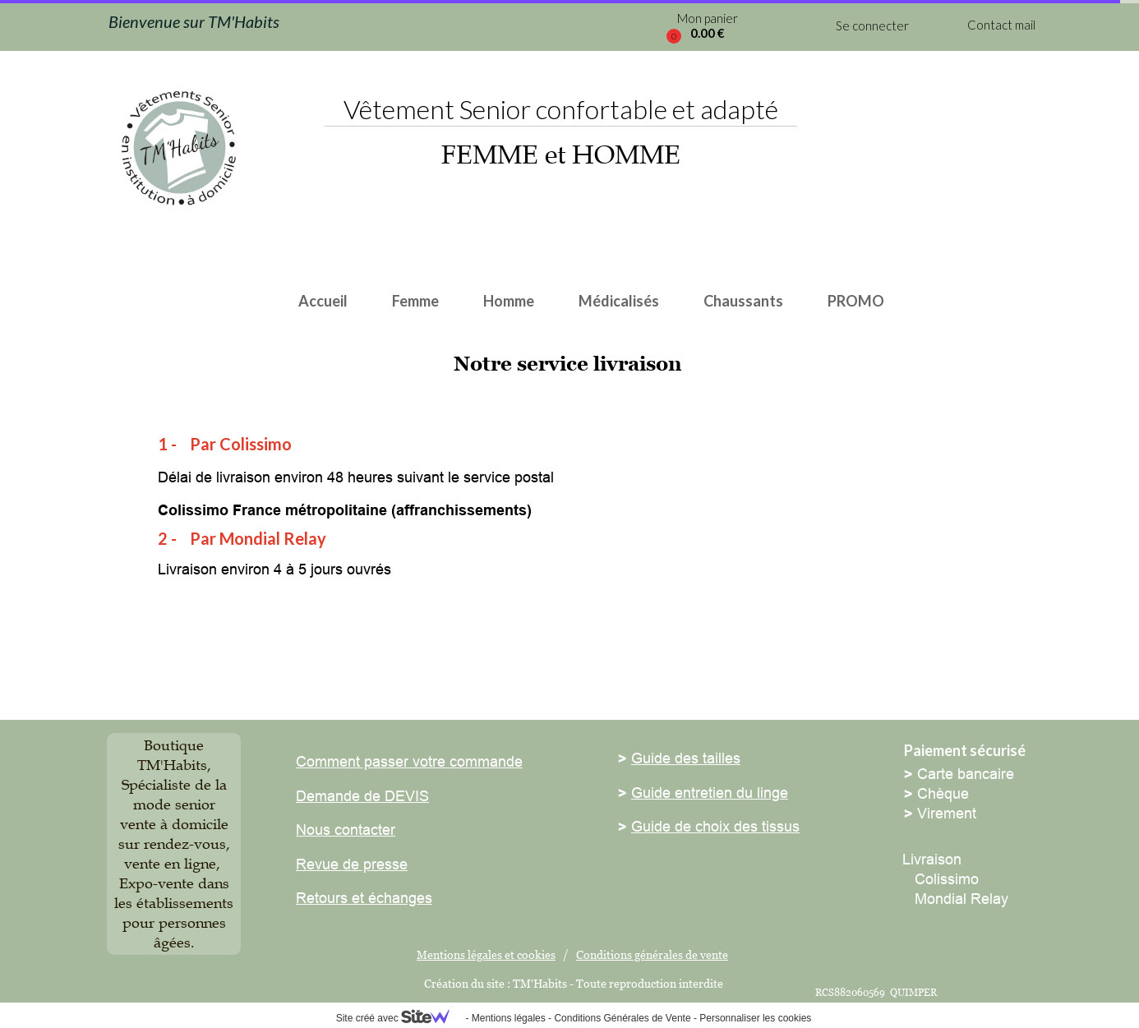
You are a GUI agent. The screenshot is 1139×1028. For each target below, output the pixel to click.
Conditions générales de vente (652, 954)
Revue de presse (352, 864)
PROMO (856, 301)
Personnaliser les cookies (755, 1018)
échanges (398, 897)
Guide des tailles (685, 758)
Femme (415, 301)
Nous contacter (345, 829)
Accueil (323, 301)
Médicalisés (619, 301)
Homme (508, 301)
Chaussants (743, 301)
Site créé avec (399, 1018)
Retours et (330, 897)
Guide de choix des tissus (715, 826)
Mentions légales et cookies (486, 954)
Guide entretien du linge (709, 792)
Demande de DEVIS (362, 795)
